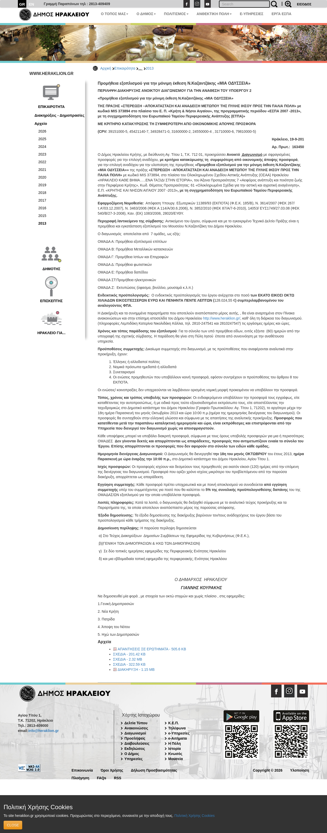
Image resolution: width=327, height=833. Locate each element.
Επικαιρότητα (124, 68)
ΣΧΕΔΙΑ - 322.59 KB (129, 664)
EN (31, 4)
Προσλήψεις (134, 738)
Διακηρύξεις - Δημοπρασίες (59, 115)
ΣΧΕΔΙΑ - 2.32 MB (127, 659)
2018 (42, 193)
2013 (150, 68)
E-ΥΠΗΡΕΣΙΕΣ (251, 14)
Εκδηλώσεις (134, 749)
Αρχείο (40, 123)
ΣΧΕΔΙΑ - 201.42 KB (129, 654)
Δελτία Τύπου (135, 723)
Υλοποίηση (299, 770)
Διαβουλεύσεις (136, 743)
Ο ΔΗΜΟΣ (146, 14)
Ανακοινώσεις (136, 728)
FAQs (101, 777)
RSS (117, 777)
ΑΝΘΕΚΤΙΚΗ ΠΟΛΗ (214, 14)
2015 (42, 216)
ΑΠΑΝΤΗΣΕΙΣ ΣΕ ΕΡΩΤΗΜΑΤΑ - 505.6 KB (152, 649)
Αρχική (105, 68)
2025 (42, 139)
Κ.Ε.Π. (173, 723)
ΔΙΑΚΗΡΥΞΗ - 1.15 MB (136, 669)
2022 (42, 162)
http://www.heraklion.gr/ (221, 318)
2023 (42, 154)
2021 (42, 170)
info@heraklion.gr (43, 731)
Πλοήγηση (80, 777)
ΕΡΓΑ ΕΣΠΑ (281, 14)
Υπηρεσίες (133, 759)
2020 (42, 177)
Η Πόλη (174, 743)
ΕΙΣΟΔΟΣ (304, 4)
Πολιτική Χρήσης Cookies (194, 816)
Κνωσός (175, 754)
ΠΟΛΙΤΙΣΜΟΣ (176, 14)
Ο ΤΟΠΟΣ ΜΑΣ (114, 14)
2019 (42, 185)
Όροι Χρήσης (112, 770)
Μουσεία (175, 759)
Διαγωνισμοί (135, 733)
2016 (42, 208)
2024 (42, 147)
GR (22, 4)
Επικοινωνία (82, 770)
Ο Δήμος (131, 754)
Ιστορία (174, 749)
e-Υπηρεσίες (179, 733)
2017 (42, 200)
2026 (42, 131)
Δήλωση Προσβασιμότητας (154, 770)
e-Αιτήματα (177, 738)
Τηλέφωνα (177, 728)
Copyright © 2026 (267, 770)
